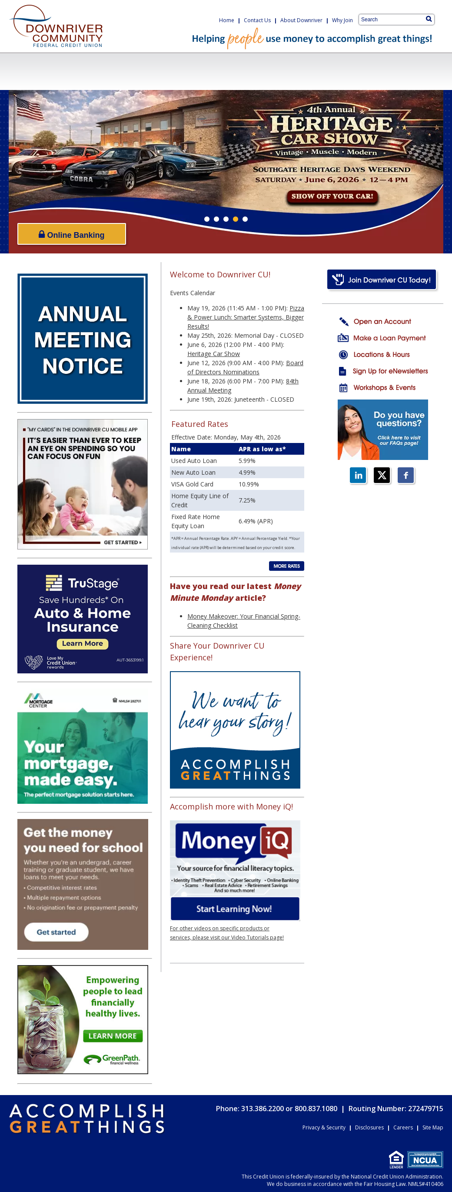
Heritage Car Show (213, 354)
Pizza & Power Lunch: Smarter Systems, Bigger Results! (245, 317)
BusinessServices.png (235, 71)
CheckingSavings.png (55, 71)
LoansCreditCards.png (146, 71)
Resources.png (402, 71)
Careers (403, 1127)
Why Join (342, 20)
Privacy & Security (324, 1127)
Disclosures (369, 1127)
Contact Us (257, 20)
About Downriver (301, 20)
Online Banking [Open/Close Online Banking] (71, 235)
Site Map (432, 1127)
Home (226, 20)
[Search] (428, 18)
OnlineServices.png (319, 71)
